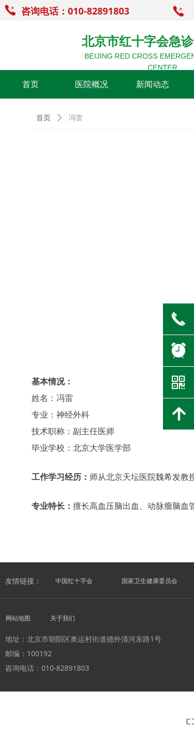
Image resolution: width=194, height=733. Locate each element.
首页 (43, 118)
